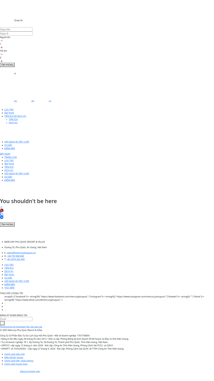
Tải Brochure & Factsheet (13, 326)
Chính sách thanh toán (15, 364)
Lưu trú (9, 109)
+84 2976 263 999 (15, 259)
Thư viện (9, 287)
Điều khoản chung (13, 357)
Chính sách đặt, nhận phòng (18, 360)
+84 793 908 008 (15, 256)
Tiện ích (13, 119)
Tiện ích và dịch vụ (15, 116)
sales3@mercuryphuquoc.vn (21, 252)
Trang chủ (10, 157)
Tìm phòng (7, 64)
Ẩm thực (9, 112)
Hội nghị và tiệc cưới (16, 141)
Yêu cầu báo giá (34, 326)
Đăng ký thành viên (30, 371)
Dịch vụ (13, 122)
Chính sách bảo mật (14, 354)
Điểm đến (9, 148)
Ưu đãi (8, 145)
